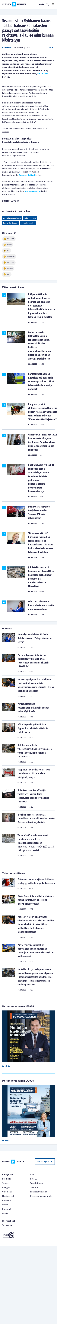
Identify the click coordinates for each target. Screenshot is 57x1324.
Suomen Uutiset (27, 175)
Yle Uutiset (42, 73)
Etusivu (33, 1178)
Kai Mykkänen (30, 218)
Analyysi (6, 1187)
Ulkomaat (7, 1191)
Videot (5, 1204)
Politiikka (6, 47)
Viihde (5, 1213)
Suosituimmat (37, 1183)
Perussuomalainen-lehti (41, 1196)
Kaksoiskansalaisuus (12, 218)
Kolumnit (6, 1209)
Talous (5, 1183)
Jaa (51, 47)
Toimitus (34, 1187)
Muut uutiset (8, 1196)
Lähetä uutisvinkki (38, 1191)
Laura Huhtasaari (10, 223)
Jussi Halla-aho (28, 223)
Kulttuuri (6, 1200)
